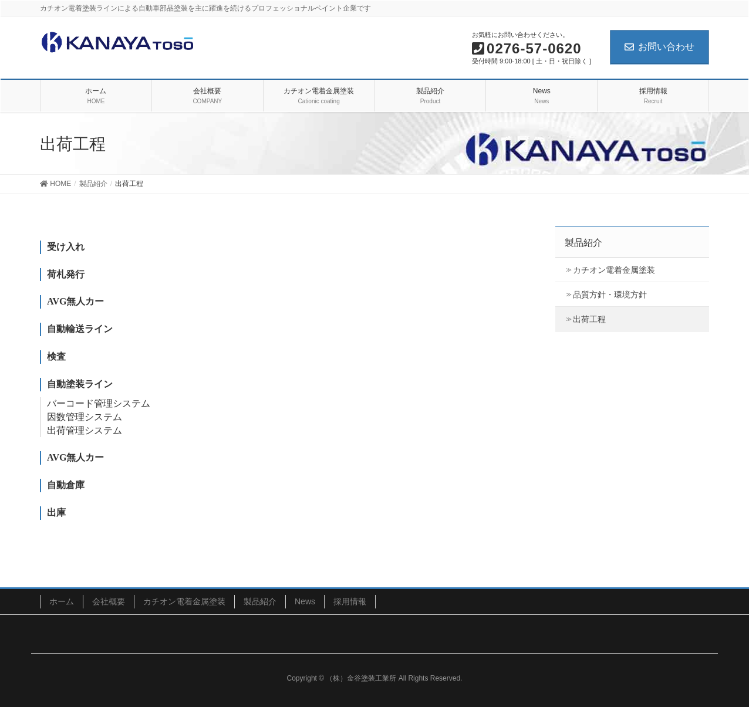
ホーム (61, 601)
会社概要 (108, 601)
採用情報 (349, 601)
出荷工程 (589, 319)
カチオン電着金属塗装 (614, 270)
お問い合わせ (659, 47)
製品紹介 (260, 601)
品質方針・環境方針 (610, 294)
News (305, 601)
